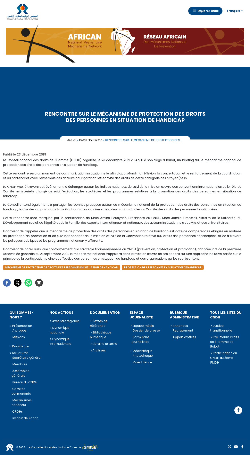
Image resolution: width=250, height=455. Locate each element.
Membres (19, 364)
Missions (18, 337)
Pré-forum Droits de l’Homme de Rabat (224, 342)
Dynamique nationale (60, 330)
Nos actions (61, 312)
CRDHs (17, 411)
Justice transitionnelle (221, 328)
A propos (19, 330)
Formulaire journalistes (140, 339)
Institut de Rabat (25, 418)
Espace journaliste (141, 315)
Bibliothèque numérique (100, 334)
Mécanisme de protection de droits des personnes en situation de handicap (61, 267)
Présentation (22, 326)
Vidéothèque (142, 362)
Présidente (20, 346)
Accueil (71, 140)
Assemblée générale (20, 373)
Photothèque (143, 355)
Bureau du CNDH (24, 382)
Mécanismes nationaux (22, 402)
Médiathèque (142, 351)
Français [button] (233, 11)
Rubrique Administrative (184, 315)
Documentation (105, 312)
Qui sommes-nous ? (21, 315)
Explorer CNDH (208, 11)
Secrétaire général (26, 357)
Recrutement (183, 330)
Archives (99, 350)
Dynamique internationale (60, 341)
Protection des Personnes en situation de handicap (163, 267)
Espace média (143, 326)
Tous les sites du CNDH (225, 315)
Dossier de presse (90, 140)
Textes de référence (98, 323)
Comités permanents (21, 391)
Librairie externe (104, 343)
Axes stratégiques (65, 321)
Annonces (180, 326)
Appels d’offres (184, 337)
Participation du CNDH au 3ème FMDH (223, 358)
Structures (20, 353)
